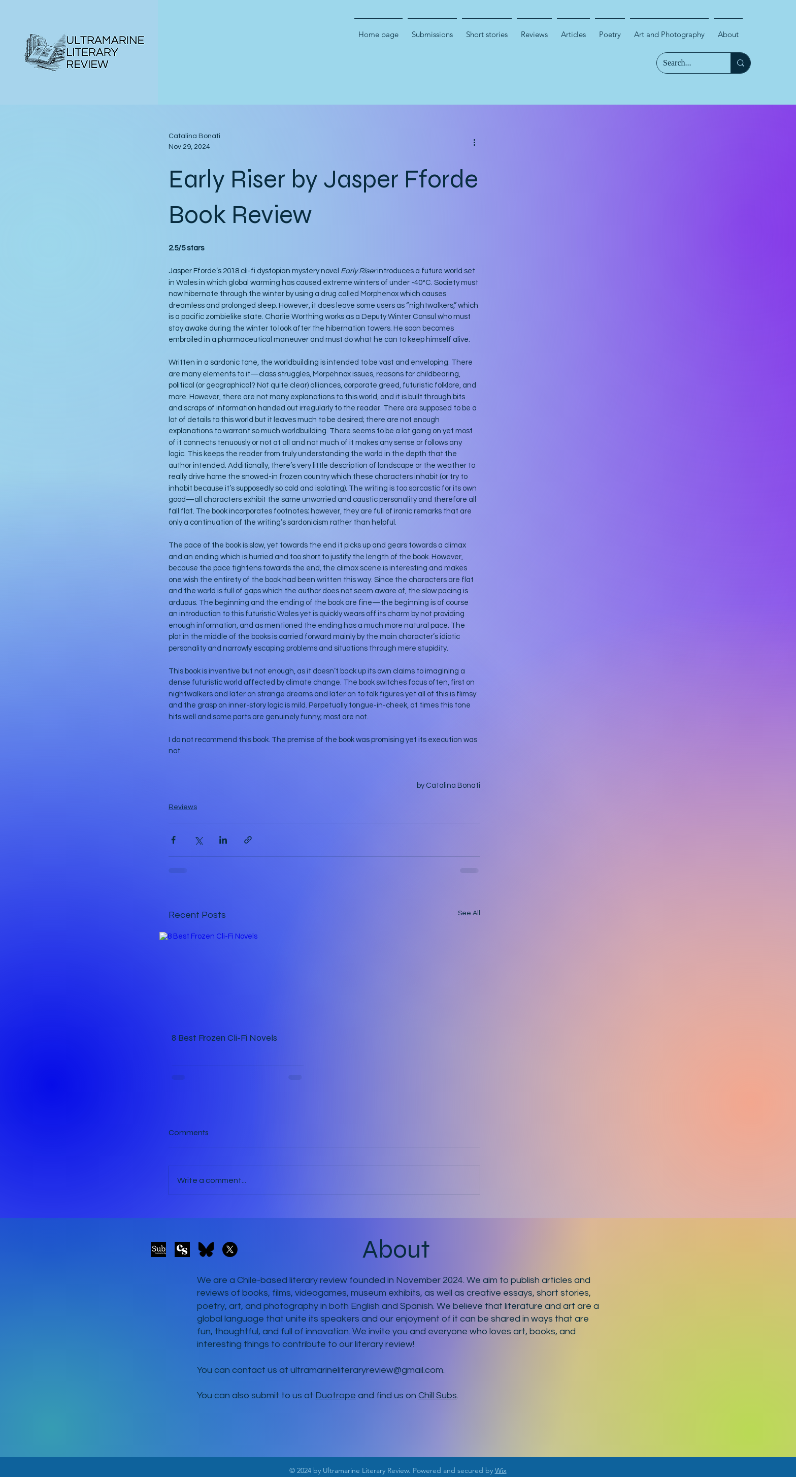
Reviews (183, 807)
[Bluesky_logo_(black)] (206, 1249)
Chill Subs (437, 1395)
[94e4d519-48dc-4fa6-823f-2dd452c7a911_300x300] (182, 1249)
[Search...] (686, 63)
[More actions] (474, 142)
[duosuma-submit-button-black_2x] (158, 1249)
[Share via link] (248, 840)
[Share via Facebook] (173, 840)
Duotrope (335, 1395)
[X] (230, 1249)
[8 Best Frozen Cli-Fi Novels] (237, 976)
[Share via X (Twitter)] (198, 840)
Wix (501, 1470)
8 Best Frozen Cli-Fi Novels (224, 1037)
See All (469, 913)
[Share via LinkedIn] (223, 840)
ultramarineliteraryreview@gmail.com (366, 1370)
